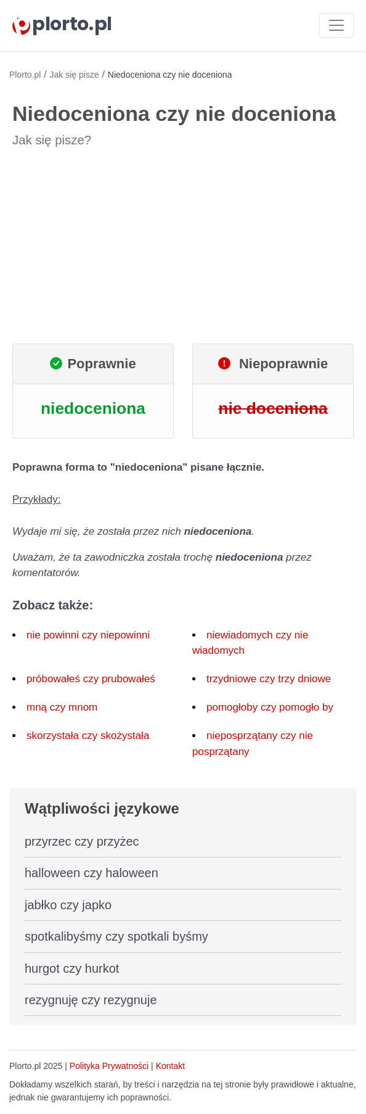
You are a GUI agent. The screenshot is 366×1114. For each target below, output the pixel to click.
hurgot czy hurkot (72, 968)
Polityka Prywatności (109, 1066)
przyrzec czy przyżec (82, 841)
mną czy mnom (61, 707)
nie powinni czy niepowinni (88, 635)
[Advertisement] (183, 246)
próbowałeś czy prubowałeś (90, 679)
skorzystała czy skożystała (87, 735)
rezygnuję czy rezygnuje (91, 1000)
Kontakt (170, 1066)
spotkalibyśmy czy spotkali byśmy (116, 936)
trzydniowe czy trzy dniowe (268, 679)
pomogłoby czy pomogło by (269, 707)
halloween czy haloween (91, 873)
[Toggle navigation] (336, 25)
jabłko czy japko (68, 905)
